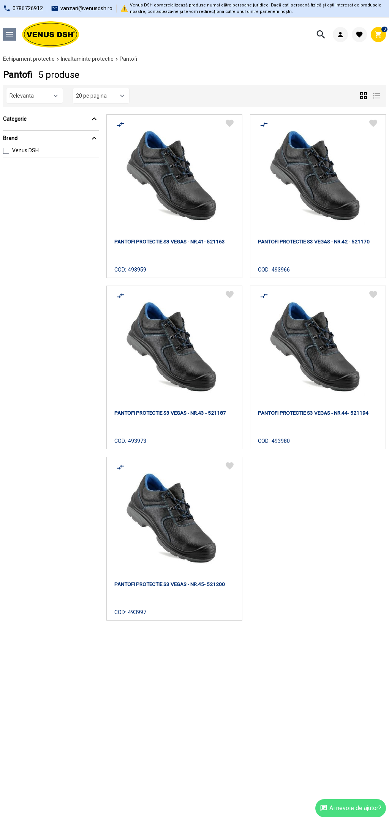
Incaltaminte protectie (87, 59)
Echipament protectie (29, 59)
